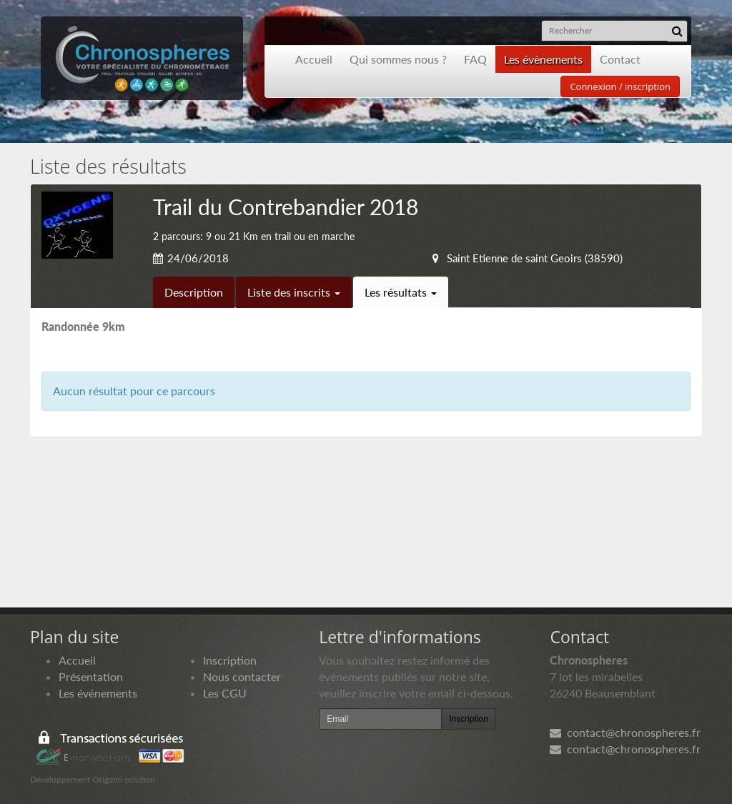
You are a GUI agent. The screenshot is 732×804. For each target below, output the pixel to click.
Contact (620, 59)
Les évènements (543, 59)
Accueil (313, 59)
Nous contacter (242, 676)
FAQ (475, 59)
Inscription (230, 660)
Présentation (91, 676)
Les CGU (225, 693)
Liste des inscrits (293, 292)
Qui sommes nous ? (398, 59)
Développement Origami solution (92, 779)
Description (193, 292)
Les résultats (401, 292)
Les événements (98, 693)
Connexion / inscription (620, 86)
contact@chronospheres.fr (625, 732)
